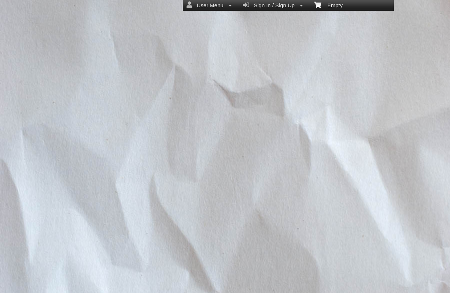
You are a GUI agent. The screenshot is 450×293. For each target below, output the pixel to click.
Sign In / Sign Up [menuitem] (273, 5)
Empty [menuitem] (328, 4)
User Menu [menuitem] (209, 5)
